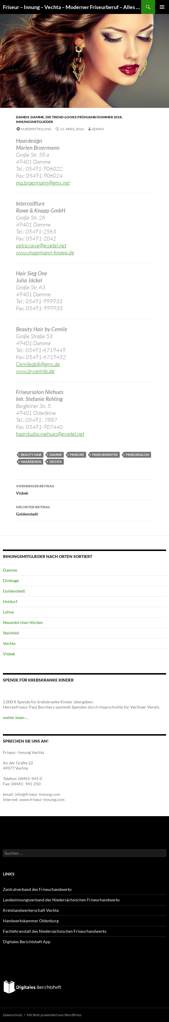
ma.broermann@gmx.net (43, 182)
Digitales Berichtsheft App (26, 941)
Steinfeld (11, 632)
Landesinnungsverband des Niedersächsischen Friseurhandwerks (61, 899)
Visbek (84, 489)
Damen (22, 117)
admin (98, 129)
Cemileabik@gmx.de (38, 364)
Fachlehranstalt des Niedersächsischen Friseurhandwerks (54, 931)
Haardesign (31, 461)
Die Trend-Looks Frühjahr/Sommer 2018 (84, 117)
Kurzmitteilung (36, 129)
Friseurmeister (105, 454)
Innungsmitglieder (34, 121)
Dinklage (11, 580)
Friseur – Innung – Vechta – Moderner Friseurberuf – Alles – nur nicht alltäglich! (72, 7)
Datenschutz (12, 1015)
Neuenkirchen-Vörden (23, 622)
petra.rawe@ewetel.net (41, 245)
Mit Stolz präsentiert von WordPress (54, 1015)
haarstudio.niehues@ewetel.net (50, 433)
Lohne (8, 611)
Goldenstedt (84, 510)
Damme (37, 117)
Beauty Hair (31, 454)
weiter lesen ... (15, 717)
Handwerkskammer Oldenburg (31, 920)
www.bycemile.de (35, 371)
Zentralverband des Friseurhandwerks (37, 889)
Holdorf (10, 601)
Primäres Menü (162, 7)
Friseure (77, 454)
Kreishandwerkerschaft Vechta (31, 910)
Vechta (55, 461)
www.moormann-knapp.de (45, 252)
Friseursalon (137, 454)
